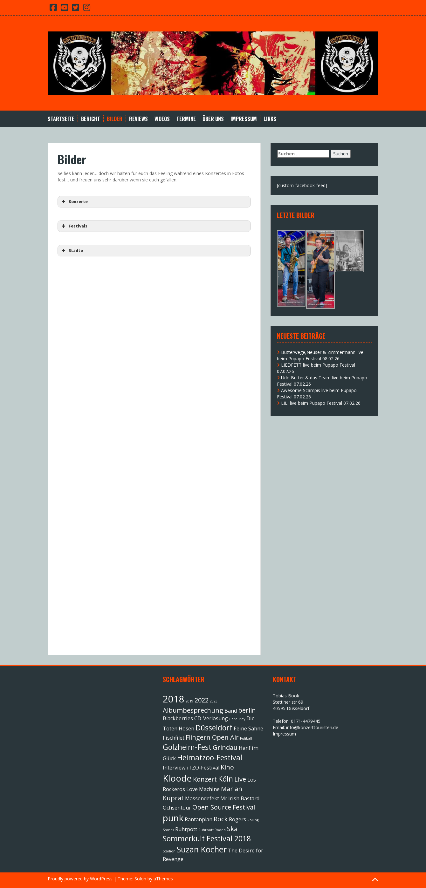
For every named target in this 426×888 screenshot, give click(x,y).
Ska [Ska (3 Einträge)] (232, 828)
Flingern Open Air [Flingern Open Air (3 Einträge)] (212, 737)
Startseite (61, 119)
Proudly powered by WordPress (80, 879)
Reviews (138, 119)
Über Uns (213, 119)
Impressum (243, 119)
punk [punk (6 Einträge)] (173, 818)
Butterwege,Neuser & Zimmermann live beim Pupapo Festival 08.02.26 (320, 355)
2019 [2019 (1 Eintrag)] (189, 701)
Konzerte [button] (74, 202)
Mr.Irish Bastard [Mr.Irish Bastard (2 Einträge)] (239, 798)
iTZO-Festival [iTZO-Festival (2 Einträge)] (203, 767)
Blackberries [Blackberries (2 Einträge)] (178, 718)
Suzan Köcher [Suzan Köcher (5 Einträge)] (202, 849)
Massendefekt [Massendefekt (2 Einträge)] (202, 798)
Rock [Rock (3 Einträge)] (221, 819)
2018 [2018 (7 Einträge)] (173, 699)
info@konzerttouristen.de (312, 727)
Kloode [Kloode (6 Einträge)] (177, 778)
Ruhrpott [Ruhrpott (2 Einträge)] (186, 829)
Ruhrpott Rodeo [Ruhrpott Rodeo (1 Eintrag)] (212, 830)
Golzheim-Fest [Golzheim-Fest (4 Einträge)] (187, 747)
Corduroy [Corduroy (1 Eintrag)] (237, 719)
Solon (140, 879)
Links (270, 119)
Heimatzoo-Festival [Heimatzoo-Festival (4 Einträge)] (209, 757)
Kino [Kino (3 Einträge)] (227, 767)
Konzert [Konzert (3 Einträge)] (205, 779)
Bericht (90, 119)
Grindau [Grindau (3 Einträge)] (225, 747)
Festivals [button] (73, 226)
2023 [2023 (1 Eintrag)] (213, 701)
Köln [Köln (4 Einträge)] (225, 779)
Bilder (114, 119)
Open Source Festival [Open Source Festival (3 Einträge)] (223, 807)
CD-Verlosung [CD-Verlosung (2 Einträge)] (211, 718)
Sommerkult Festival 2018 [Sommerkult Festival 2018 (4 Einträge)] (207, 838)
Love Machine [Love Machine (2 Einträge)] (203, 789)
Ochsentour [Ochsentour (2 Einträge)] (177, 807)
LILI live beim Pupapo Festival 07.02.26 (321, 403)
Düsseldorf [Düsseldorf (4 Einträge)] (214, 727)
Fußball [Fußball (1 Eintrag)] (246, 738)
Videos (162, 119)
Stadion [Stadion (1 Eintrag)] (169, 851)
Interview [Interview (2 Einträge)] (174, 767)
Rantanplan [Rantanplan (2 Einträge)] (198, 819)
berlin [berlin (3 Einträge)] (247, 710)
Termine (186, 119)
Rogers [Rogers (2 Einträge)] (237, 819)
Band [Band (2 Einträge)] (230, 710)
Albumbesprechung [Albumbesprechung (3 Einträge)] (193, 710)
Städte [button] (71, 250)
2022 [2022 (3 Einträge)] (202, 700)
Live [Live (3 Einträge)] (240, 779)
